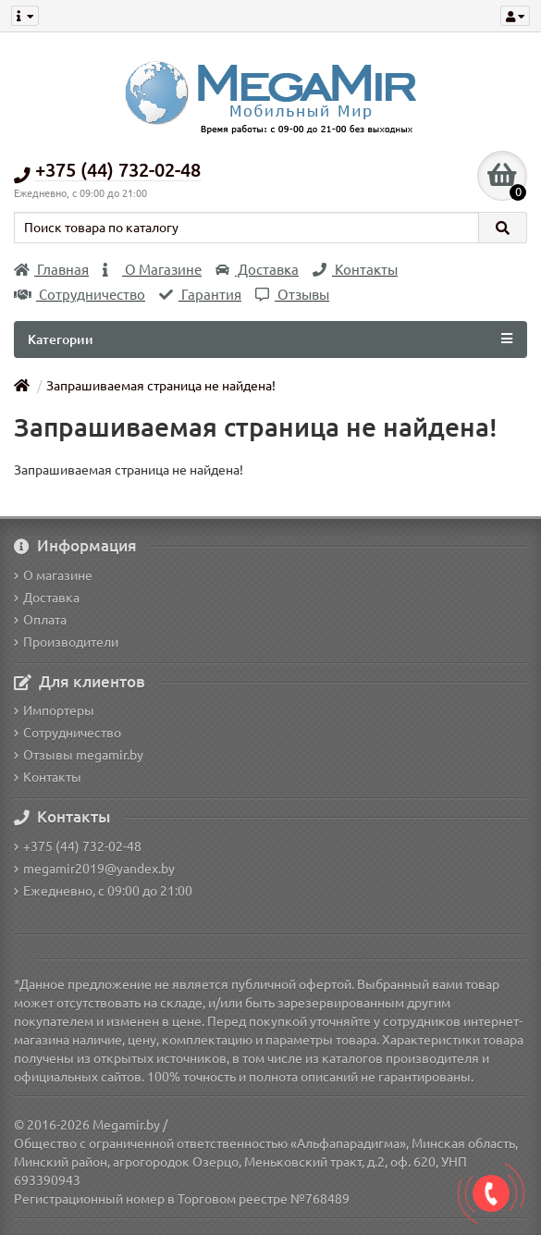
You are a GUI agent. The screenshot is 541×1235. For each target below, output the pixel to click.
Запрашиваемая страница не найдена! (161, 385)
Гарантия (200, 295)
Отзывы (292, 295)
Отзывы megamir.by (78, 754)
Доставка (257, 270)
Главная (51, 270)
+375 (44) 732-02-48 (77, 846)
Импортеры (54, 710)
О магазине (53, 575)
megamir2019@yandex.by (94, 868)
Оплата (40, 619)
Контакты (355, 270)
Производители (66, 642)
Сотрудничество (79, 295)
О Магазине (152, 270)
